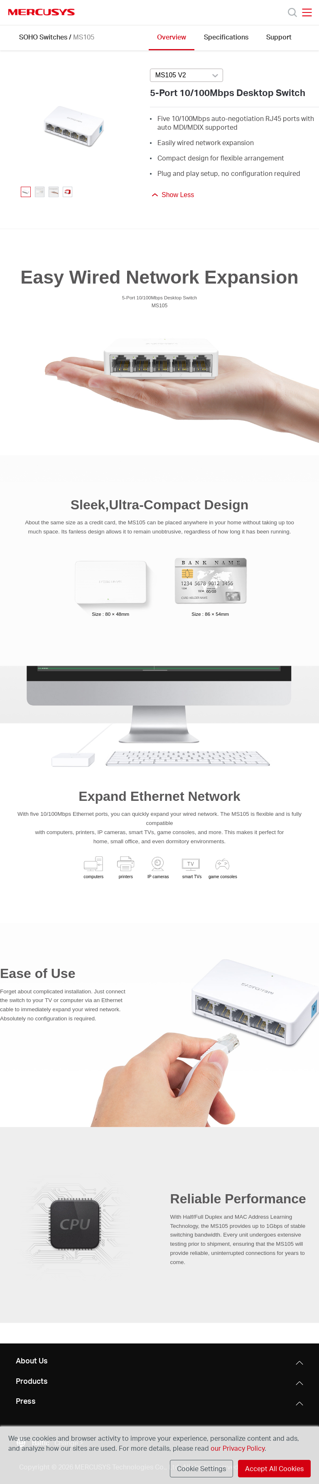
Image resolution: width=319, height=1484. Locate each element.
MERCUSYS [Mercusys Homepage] (41, 12)
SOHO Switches (43, 36)
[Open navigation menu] (307, 12)
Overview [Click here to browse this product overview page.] (171, 36)
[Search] (292, 12)
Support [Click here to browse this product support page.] (279, 36)
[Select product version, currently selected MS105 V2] (186, 75)
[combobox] (186, 76)
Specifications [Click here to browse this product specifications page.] (226, 36)
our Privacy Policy (238, 1448)
